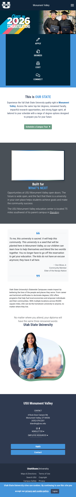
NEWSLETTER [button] (38, 431)
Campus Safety (29, 481)
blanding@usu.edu (38, 423)
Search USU (31, 477)
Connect (38, 79)
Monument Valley (41, 5)
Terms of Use (44, 474)
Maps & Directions (28, 474)
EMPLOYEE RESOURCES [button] (38, 435)
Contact (38, 452)
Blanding (54, 212)
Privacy (42, 481)
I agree (55, 491)
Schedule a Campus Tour (39, 126)
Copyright (43, 477)
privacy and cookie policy (36, 491)
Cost (38, 67)
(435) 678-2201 (37, 421)
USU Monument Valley (38, 403)
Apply (38, 43)
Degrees (38, 55)
